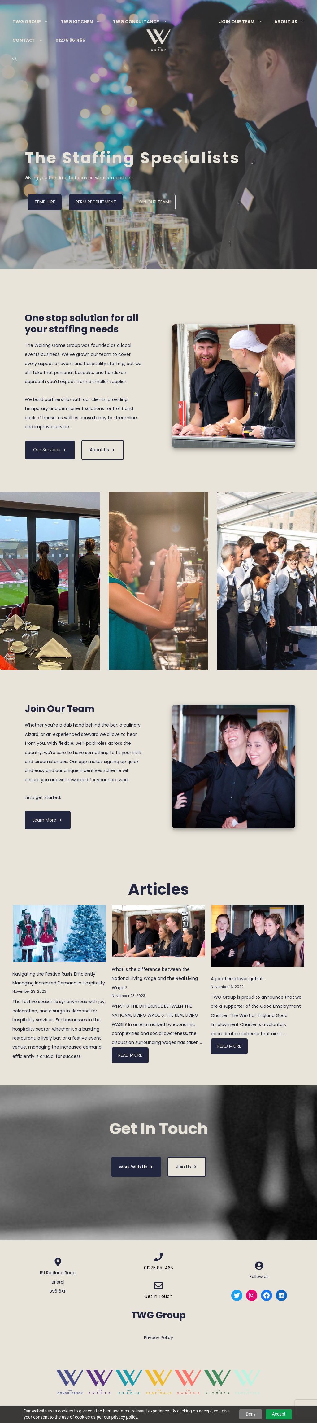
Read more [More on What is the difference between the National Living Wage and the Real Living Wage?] (130, 1055)
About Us (292, 21)
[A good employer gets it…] (257, 937)
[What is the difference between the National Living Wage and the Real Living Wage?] (158, 932)
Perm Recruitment (96, 202)
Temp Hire (44, 202)
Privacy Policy (158, 1337)
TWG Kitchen (83, 21)
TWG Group (33, 21)
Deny (250, 1414)
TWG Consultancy (143, 21)
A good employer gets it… (238, 979)
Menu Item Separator (193, 21)
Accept (279, 1414)
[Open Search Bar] (14, 59)
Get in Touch (158, 1296)
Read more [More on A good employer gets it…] (229, 1046)
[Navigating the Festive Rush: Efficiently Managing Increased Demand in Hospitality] (59, 935)
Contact (30, 40)
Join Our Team (243, 21)
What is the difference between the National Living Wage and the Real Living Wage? (155, 978)
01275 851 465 (158, 1268)
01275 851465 (70, 40)
